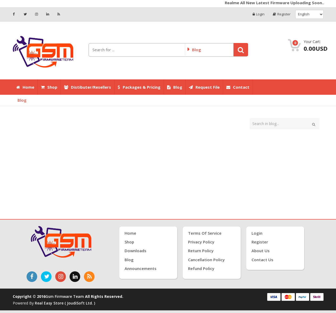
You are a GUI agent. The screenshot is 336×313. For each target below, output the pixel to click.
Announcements (140, 268)
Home (25, 87)
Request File (204, 87)
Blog (174, 87)
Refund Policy (201, 268)
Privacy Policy (201, 242)
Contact (237, 87)
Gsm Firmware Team (65, 296)
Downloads (135, 250)
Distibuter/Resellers (87, 87)
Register (282, 14)
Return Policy (201, 250)
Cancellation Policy (206, 259)
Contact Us (262, 259)
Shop (49, 87)
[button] (240, 49)
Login (259, 14)
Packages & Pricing (139, 87)
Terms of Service (205, 233)
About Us (261, 250)
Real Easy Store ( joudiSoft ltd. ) (65, 303)
